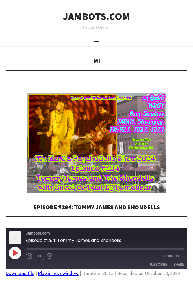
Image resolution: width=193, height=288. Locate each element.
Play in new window (58, 273)
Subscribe (158, 264)
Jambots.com (96, 16)
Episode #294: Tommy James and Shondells (96, 207)
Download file (20, 273)
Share (179, 264)
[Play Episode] (15, 253)
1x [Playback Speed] (39, 256)
